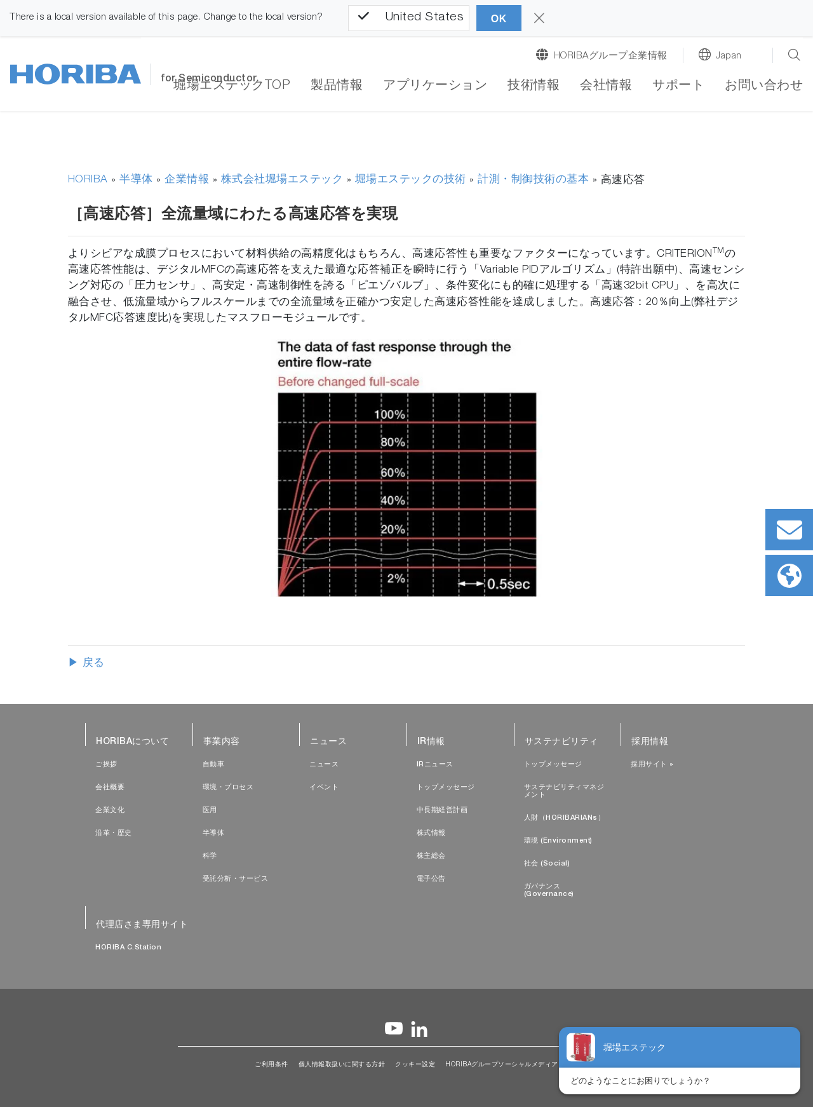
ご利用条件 (271, 1065)
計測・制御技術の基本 (533, 180)
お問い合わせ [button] (764, 86)
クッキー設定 (415, 1065)
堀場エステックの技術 (410, 180)
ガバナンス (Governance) (549, 890)
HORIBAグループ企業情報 (611, 56)
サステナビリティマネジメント (564, 791)
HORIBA (88, 180)
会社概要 (109, 787)
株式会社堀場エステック (282, 180)
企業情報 (187, 180)
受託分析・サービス (236, 879)
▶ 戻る (86, 663)
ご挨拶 (106, 764)
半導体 (136, 180)
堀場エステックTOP (231, 86)
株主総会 (431, 856)
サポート (678, 86)
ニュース (324, 764)
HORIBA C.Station (128, 947)
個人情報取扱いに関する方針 (342, 1065)
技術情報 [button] (533, 86)
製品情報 (337, 86)
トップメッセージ (446, 787)
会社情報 (606, 86)
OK (499, 18)
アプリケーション (435, 86)
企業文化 (109, 810)
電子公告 (431, 879)
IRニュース (435, 764)
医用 (210, 810)
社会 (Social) (547, 863)
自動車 (214, 764)
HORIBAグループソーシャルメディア (501, 1065)
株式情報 (431, 833)
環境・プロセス (228, 787)
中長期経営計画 (442, 810)
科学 (210, 856)
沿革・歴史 (113, 833)
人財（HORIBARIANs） (564, 818)
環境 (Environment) (558, 841)
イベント (324, 787)
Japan (729, 56)
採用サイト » (652, 764)
